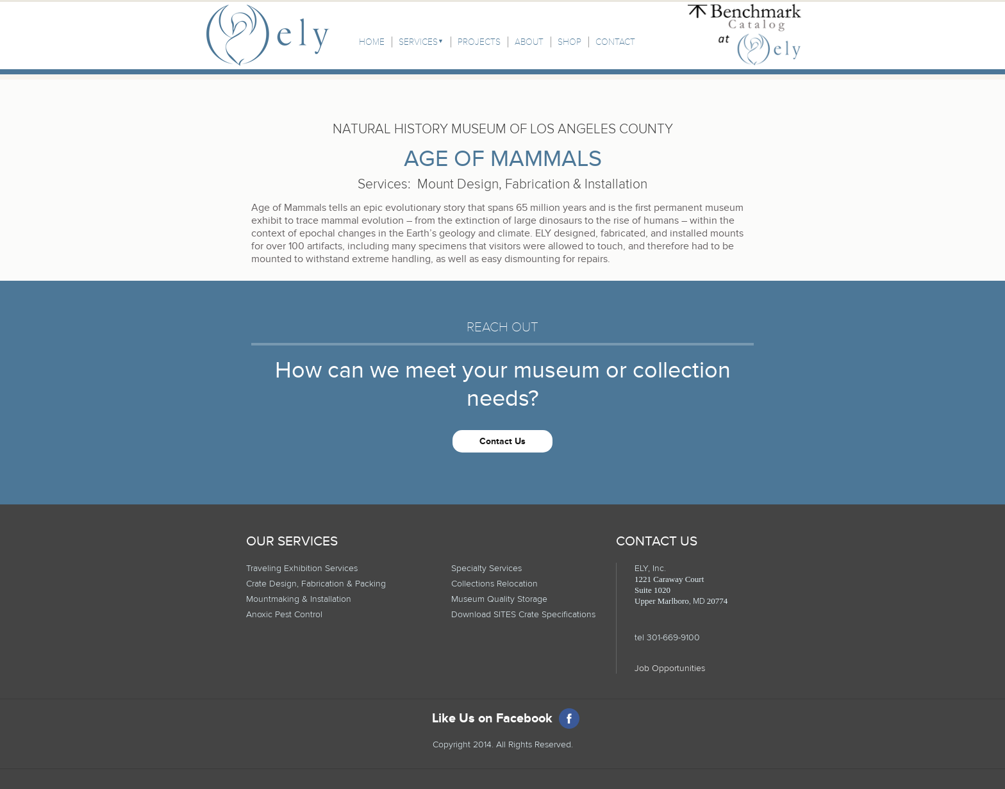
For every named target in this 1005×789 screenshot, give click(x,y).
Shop (569, 42)
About (529, 42)
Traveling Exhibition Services (302, 568)
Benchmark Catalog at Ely (744, 34)
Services (418, 42)
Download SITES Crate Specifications (523, 614)
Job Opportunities (670, 668)
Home (372, 42)
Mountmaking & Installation (298, 599)
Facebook (569, 718)
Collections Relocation (494, 583)
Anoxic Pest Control (284, 614)
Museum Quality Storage (499, 599)
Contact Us (502, 441)
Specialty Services (486, 568)
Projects (479, 42)
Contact (615, 42)
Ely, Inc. (268, 35)
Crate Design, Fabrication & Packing (316, 583)
